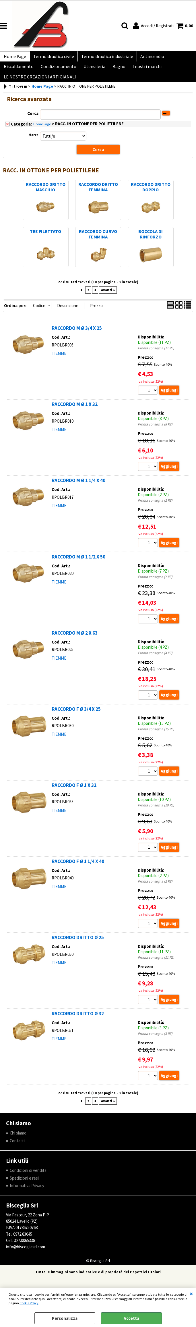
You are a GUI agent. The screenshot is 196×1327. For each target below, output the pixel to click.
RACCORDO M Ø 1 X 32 (75, 411)
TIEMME (59, 360)
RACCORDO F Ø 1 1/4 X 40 (78, 869)
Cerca (32, 120)
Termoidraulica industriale (104, 57)
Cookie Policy (29, 1303)
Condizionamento (57, 70)
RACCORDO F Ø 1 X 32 (74, 793)
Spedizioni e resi (24, 1186)
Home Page (14, 57)
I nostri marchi (141, 70)
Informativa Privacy (27, 1194)
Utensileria (91, 70)
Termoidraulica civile (52, 57)
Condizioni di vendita (28, 1178)
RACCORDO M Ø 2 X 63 (75, 640)
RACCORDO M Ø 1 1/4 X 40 (78, 487)
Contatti (17, 1148)
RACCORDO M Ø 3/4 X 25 (77, 335)
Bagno (114, 70)
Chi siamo (18, 1141)
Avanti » (108, 297)
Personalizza (64, 1318)
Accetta (131, 1318)
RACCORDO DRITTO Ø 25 (78, 945)
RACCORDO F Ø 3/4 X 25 (76, 716)
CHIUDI (191, 1294)
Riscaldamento (18, 70)
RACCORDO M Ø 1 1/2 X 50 (78, 564)
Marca (33, 142)
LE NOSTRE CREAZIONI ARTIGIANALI (39, 82)
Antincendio (148, 57)
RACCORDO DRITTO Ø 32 (78, 1021)
